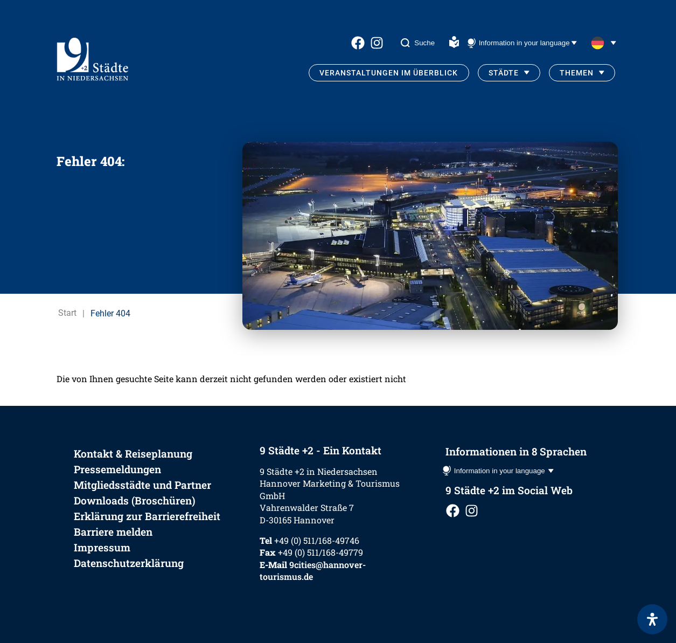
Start (67, 313)
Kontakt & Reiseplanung (133, 453)
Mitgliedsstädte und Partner (142, 485)
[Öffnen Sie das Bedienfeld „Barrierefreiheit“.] (652, 619)
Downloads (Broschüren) (135, 500)
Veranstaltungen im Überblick (388, 72)
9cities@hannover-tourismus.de (313, 570)
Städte (504, 72)
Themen (577, 72)
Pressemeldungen (117, 469)
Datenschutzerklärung (129, 563)
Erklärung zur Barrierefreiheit (147, 516)
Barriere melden (113, 531)
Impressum (102, 547)
